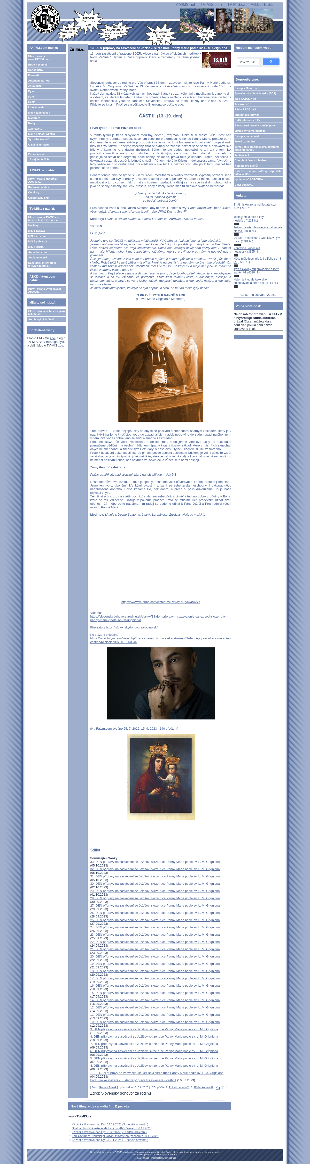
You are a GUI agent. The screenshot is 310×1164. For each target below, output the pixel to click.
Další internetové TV (247, 120)
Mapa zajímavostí (39, 112)
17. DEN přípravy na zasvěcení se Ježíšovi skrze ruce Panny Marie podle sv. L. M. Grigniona (155, 978)
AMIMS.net (185, 4)
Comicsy (33, 192)
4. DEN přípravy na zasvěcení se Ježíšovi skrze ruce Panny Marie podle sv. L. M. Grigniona (154, 1065)
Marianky (34, 117)
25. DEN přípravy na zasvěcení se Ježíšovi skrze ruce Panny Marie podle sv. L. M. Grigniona (155, 920)
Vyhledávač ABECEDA (249, 179)
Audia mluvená (37, 257)
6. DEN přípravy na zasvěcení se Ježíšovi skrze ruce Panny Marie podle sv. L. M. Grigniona (154, 1051)
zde (52, 338)
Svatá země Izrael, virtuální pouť (255, 125)
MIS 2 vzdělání (37, 236)
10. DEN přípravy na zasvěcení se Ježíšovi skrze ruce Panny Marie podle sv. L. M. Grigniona (155, 1022)
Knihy (32, 123)
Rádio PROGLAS (245, 109)
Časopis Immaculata (247, 136)
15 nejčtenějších (38, 159)
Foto (31, 96)
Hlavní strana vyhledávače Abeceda (45, 290)
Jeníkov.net (242, 155)
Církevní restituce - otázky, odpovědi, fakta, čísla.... (258, 172)
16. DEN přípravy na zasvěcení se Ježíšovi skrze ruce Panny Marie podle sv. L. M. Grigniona (155, 985)
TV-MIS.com (211, 4)
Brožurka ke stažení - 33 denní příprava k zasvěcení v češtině (133, 1080)
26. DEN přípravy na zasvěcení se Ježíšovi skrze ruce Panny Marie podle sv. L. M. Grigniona (155, 913)
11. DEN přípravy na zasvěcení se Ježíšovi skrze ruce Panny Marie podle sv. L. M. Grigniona (155, 1014)
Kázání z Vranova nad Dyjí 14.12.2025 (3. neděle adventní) (110, 1124)
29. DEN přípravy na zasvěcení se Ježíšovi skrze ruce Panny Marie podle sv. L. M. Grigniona (155, 891)
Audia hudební (37, 252)
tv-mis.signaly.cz (54, 342)
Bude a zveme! (37, 64)
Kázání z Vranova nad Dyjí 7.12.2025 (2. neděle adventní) (109, 1132)
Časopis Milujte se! (247, 88)
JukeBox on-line (245, 141)
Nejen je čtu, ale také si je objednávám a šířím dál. (250, 281)
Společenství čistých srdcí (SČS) (255, 93)
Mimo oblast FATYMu (41, 133)
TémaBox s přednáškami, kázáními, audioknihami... (257, 148)
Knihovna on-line (39, 187)
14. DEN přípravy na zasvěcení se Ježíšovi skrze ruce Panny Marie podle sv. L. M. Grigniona (155, 1000)
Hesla (31, 101)
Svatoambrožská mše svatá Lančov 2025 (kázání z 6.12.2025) (112, 1128)
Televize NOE (243, 104)
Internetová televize (247, 114)
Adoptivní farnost (39, 80)
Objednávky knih (38, 197)
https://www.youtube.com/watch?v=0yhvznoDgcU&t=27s (160, 602)
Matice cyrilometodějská (250, 130)
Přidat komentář (203, 1087)
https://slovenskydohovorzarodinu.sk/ (131, 627)
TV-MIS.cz (236, 4)
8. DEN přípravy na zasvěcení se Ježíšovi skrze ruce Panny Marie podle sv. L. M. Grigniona (154, 1036)
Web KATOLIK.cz (245, 98)
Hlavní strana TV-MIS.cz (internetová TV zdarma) (43, 219)
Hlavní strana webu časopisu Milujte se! (46, 312)
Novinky (33, 225)
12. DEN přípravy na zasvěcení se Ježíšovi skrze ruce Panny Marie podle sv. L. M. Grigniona (155, 1007)
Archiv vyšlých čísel (41, 319)
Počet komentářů (179, 1087)
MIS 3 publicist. (37, 241)
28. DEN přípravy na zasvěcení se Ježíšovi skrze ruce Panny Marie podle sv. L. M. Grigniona (155, 898)
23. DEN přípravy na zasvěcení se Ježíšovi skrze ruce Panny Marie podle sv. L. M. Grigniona (155, 934)
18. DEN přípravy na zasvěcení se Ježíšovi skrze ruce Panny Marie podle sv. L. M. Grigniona (155, 971)
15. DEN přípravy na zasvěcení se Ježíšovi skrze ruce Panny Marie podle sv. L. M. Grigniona (155, 993)
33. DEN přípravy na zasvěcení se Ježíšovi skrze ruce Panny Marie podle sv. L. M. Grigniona (155, 862)
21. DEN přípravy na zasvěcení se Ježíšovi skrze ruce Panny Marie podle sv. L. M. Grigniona (155, 949)
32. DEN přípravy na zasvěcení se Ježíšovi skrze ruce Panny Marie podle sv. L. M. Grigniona (155, 869)
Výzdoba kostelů (38, 139)
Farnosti (33, 75)
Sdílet (95, 850)
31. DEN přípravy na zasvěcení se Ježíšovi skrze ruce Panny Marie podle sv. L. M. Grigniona (155, 876)
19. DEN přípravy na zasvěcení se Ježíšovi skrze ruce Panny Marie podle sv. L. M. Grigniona (155, 964)
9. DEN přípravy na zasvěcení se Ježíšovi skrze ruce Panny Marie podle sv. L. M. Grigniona (154, 1029)
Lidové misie (36, 107)
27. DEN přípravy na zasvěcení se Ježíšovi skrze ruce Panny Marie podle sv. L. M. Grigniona (155, 905)
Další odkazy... (244, 184)
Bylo (31, 91)
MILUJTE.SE (261, 4)
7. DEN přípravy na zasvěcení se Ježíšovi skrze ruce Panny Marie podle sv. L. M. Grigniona (154, 1044)
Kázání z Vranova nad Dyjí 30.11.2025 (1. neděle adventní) (110, 1140)
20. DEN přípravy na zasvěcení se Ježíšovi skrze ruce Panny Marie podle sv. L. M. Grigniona (155, 956)
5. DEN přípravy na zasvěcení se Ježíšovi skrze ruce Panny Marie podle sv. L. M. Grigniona (154, 1058)
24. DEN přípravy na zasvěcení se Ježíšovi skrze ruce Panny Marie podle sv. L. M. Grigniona (155, 927)
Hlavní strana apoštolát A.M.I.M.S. (42, 180)
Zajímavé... (35, 128)
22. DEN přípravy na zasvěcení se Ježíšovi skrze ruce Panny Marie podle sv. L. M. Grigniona (155, 942)
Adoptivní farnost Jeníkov (251, 160)
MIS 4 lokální (36, 246)
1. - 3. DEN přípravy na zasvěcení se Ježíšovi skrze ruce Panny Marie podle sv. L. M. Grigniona (156, 1073)
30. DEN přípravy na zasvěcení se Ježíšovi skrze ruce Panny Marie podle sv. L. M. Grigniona (155, 883)
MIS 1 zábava (36, 230)
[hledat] (248, 62)
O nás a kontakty (38, 144)
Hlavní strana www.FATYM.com (39, 58)
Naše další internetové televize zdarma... (42, 264)
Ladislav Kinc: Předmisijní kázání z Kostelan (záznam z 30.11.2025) (115, 1136)
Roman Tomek (107, 1087)
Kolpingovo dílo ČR (247, 165)
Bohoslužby (35, 69)
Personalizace (37, 154)
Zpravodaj (34, 85)
